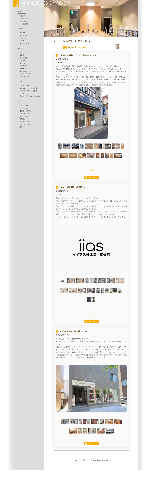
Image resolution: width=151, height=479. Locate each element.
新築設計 (22, 68)
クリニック (23, 52)
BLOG (20, 101)
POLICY (20, 81)
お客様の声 (23, 19)
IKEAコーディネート (26, 74)
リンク (22, 41)
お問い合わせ (24, 38)
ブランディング (25, 77)
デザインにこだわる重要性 (28, 91)
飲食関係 (22, 60)
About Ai (21, 29)
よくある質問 (24, 24)
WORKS (20, 48)
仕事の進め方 (24, 21)
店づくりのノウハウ (26, 116)
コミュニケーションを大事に (29, 88)
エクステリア (24, 105)
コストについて (25, 93)
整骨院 (22, 55)
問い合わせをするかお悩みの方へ (30, 96)
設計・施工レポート (26, 124)
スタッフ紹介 (24, 35)
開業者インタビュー (26, 111)
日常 (21, 127)
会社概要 (22, 33)
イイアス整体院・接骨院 (74, 177)
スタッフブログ (25, 44)
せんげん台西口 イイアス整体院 (78, 55)
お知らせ (22, 119)
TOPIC (20, 12)
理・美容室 (23, 58)
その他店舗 (23, 66)
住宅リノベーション (26, 71)
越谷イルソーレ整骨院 (73, 303)
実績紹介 (22, 16)
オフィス (22, 63)
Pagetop (91, 160)
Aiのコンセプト (24, 85)
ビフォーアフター (25, 122)
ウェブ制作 (23, 108)
